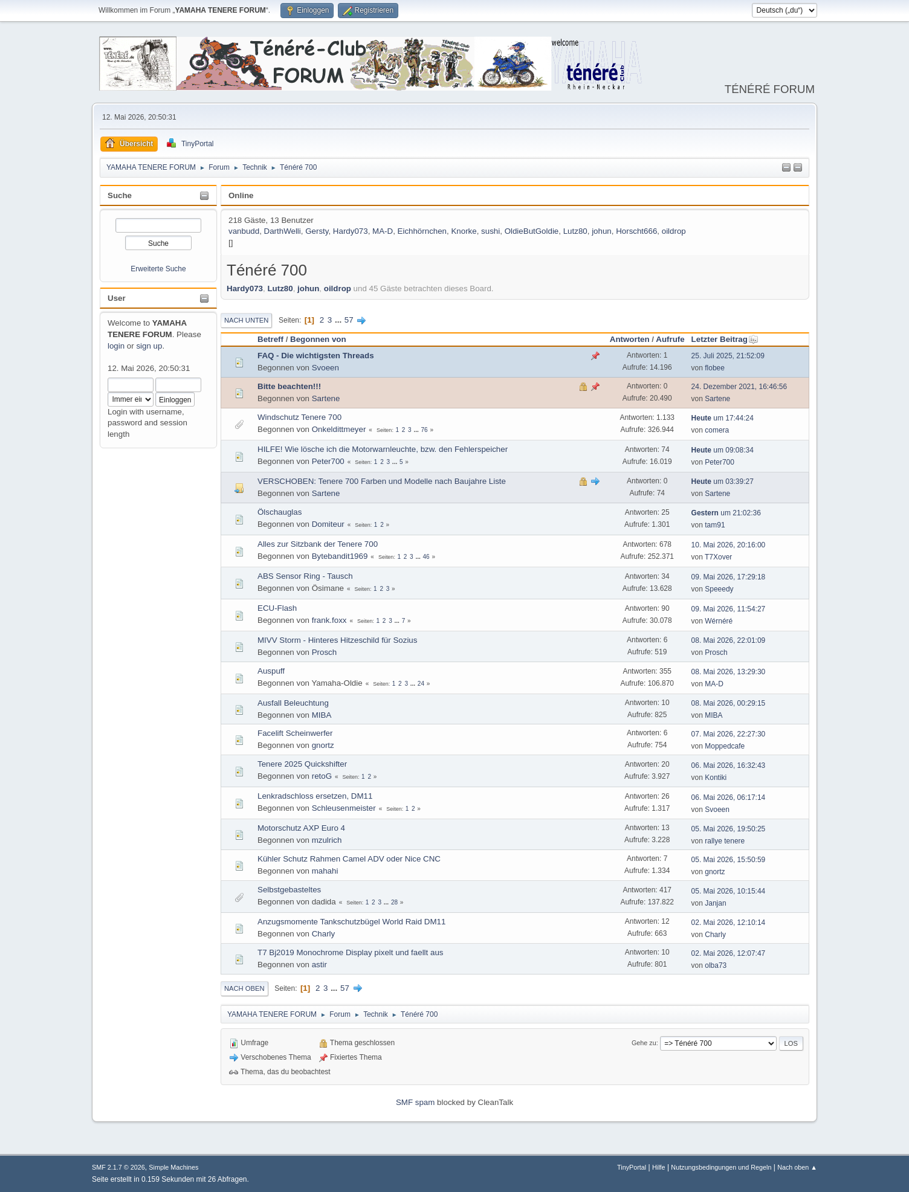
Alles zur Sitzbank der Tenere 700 (317, 544)
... (339, 319)
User (117, 298)
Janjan (715, 903)
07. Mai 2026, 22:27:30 (728, 734)
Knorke (463, 231)
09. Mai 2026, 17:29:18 (728, 577)
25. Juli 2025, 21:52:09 (728, 356)
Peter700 (328, 461)
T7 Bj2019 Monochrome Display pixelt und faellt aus (350, 952)
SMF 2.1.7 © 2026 (118, 1167)
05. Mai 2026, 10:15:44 (728, 891)
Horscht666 (636, 231)
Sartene (326, 398)
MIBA (322, 715)
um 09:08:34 (722, 450)
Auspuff (271, 670)
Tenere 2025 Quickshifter (302, 763)
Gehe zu (644, 1042)
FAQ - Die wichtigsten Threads (315, 355)
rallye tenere (725, 841)
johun (602, 231)
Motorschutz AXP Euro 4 (301, 828)
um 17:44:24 (722, 418)
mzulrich (327, 840)
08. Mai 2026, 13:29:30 (728, 672)
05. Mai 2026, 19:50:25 (728, 829)
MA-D (382, 231)
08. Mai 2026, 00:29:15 (728, 703)
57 (349, 319)
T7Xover (718, 557)
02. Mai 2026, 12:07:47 (728, 953)
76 (424, 430)
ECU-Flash (277, 608)
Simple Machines (173, 1167)
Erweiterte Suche (158, 269)
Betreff (270, 339)
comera (717, 430)
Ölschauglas (279, 512)
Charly (323, 933)
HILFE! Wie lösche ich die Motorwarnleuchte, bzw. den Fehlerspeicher (382, 449)
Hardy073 (350, 231)
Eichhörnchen (422, 231)
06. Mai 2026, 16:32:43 (728, 765)
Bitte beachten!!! (289, 386)
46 (426, 556)
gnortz (323, 745)
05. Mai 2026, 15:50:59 (728, 859)
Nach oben (244, 988)
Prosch (324, 652)
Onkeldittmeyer (339, 429)
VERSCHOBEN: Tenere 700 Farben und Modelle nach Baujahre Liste (381, 481)
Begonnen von (318, 339)
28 (394, 902)
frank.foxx (329, 620)
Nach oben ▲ (797, 1167)
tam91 (715, 525)
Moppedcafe (725, 746)
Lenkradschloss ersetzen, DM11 (314, 796)
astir (319, 964)
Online (240, 195)
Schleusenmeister (344, 808)
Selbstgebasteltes (289, 889)
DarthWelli (282, 231)
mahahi (325, 870)
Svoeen (325, 367)
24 (421, 683)
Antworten (630, 339)
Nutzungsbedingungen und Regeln (721, 1167)
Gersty (316, 231)
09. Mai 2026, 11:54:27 (728, 609)
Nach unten (246, 320)
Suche (120, 195)
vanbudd (243, 231)
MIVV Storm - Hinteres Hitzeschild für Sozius (337, 640)
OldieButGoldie (532, 231)
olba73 (715, 965)
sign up (149, 345)
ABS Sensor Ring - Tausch (305, 576)
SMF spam (415, 1102)
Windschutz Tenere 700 (299, 417)
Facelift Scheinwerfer (294, 733)
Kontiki (715, 777)
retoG (322, 776)
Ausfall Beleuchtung (293, 702)
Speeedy (719, 589)
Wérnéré (719, 621)
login (116, 345)
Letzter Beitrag (725, 339)
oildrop (674, 231)
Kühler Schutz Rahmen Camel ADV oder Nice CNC (349, 858)
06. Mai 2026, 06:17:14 (728, 797)
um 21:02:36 (726, 513)
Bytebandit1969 (340, 556)
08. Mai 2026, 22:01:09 (728, 640)
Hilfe (658, 1167)
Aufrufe (670, 339)
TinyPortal (631, 1167)
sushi (490, 231)
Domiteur (328, 524)
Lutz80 (575, 231)
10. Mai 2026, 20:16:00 (728, 545)
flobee (715, 368)
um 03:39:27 (722, 481)
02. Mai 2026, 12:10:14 (728, 922)
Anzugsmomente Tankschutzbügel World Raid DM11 (351, 921)
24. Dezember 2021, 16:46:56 (739, 386)
